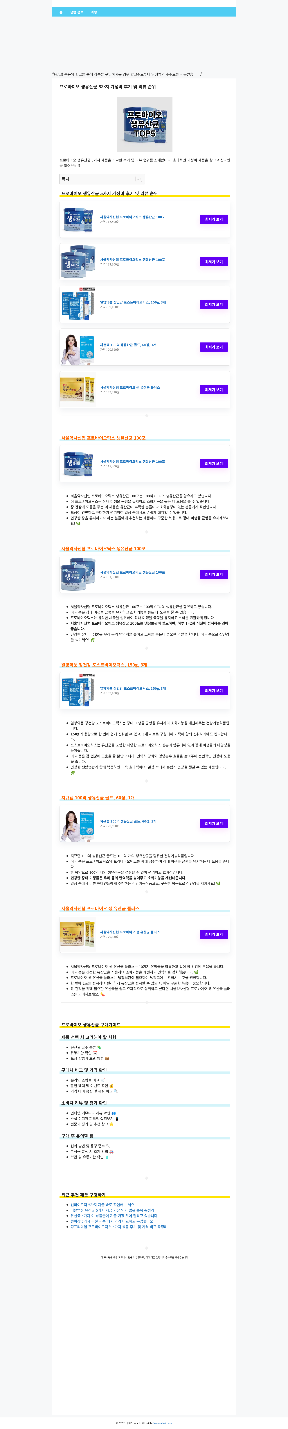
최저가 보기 (214, 219)
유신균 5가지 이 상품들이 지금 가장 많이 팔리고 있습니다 (114, 1215)
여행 (94, 12)
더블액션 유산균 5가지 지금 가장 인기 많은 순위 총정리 (112, 1210)
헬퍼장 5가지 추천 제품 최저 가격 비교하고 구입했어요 (112, 1221)
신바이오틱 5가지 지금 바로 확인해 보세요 (102, 1204)
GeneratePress (162, 1423)
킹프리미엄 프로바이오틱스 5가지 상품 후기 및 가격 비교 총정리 (119, 1226)
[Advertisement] (144, 44)
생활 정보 (76, 12)
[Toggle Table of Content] (137, 179)
